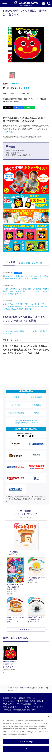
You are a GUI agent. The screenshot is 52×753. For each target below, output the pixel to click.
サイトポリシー (39, 707)
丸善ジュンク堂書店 (16, 413)
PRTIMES (18, 273)
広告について (32, 698)
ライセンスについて (10, 701)
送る (30, 107)
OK (26, 749)
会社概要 (6, 698)
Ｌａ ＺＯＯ (24, 88)
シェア (20, 107)
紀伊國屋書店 (36, 397)
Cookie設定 (7, 710)
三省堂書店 (36, 405)
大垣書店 (15, 397)
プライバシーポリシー (23, 707)
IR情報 (13, 698)
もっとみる (25, 629)
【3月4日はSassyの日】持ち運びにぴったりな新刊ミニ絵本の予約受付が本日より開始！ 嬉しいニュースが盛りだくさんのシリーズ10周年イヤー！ (26, 291)
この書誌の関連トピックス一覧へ (31, 263)
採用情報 (21, 698)
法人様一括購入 (36, 701)
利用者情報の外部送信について (25, 710)
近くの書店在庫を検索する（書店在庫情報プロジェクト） (26, 421)
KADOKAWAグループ (11, 704)
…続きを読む (8, 132)
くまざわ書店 (15, 405)
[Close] (49, 717)
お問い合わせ (8, 707)
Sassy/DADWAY (14, 83)
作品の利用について (28, 704)
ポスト (9, 107)
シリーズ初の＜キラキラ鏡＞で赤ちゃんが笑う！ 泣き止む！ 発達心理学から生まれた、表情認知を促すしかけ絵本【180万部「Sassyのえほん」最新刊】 (25, 306)
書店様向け (24, 701)
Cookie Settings (26, 742)
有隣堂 (36, 413)
